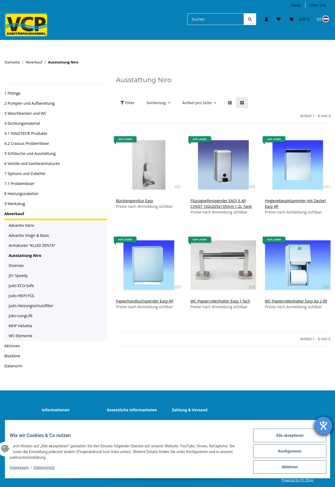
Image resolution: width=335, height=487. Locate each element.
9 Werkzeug (14, 203)
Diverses (16, 265)
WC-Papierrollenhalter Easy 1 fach (220, 301)
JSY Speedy (18, 275)
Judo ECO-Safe (21, 285)
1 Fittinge (12, 93)
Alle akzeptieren (285, 439)
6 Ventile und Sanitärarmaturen (32, 163)
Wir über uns (57, 421)
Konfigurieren (285, 453)
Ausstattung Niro (25, 255)
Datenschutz (122, 421)
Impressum (23, 470)
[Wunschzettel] (278, 19)
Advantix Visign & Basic (29, 235)
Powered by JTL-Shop (297, 480)
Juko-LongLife (21, 315)
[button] (266, 19)
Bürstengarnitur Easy (134, 200)
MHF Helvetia (20, 325)
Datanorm (13, 365)
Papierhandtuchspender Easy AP (144, 301)
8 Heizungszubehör (21, 193)
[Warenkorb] (299, 19)
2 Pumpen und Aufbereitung (29, 103)
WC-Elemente (21, 335)
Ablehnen (286, 468)
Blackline (12, 355)
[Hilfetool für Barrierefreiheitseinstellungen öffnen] (323, 426)
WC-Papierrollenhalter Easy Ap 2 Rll (296, 301)
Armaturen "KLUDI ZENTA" (32, 245)
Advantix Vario (21, 225)
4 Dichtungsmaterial (22, 123)
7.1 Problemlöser (19, 183)
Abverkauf (14, 213)
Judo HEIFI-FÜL (21, 295)
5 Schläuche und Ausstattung (30, 153)
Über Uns (318, 5)
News (296, 5)
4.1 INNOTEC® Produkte (25, 133)
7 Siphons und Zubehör (25, 173)
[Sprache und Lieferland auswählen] (322, 19)
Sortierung (156, 102)
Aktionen (12, 345)
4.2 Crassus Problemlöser (26, 143)
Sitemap (183, 421)
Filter (127, 102)
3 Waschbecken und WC (25, 113)
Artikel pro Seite (197, 102)
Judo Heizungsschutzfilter (31, 305)
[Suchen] (215, 19)
